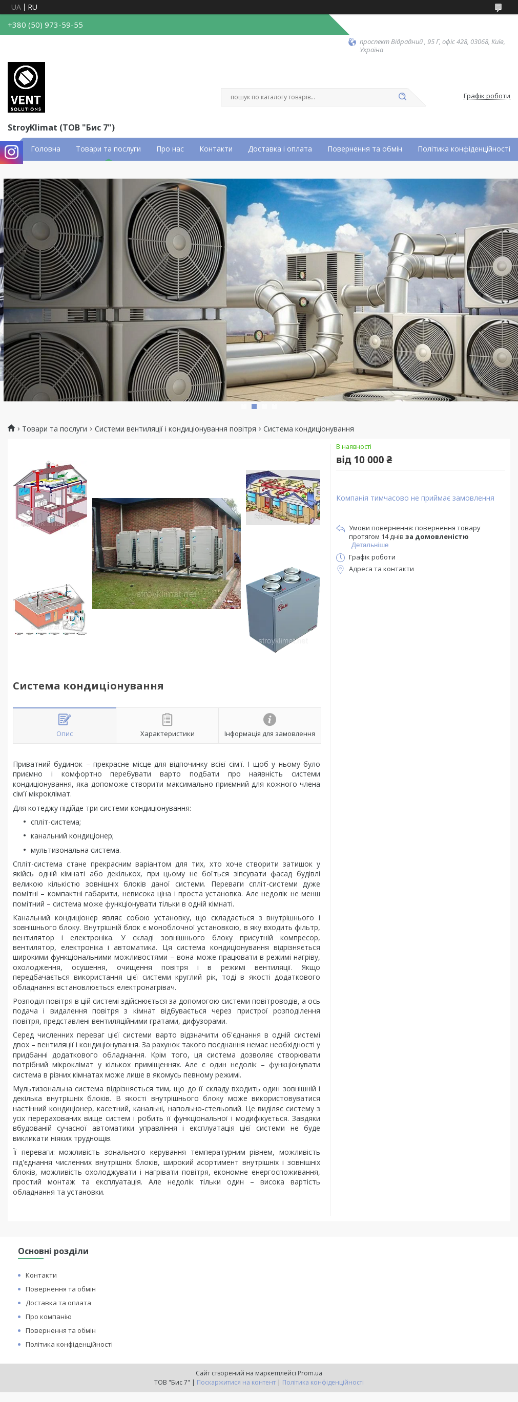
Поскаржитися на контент (236, 1382)
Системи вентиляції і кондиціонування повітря (175, 429)
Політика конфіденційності (464, 149)
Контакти (216, 149)
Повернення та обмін (364, 149)
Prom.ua (310, 1373)
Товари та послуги (108, 149)
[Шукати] (402, 97)
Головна (45, 149)
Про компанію (49, 1316)
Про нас (170, 149)
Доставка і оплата (280, 149)
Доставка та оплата (58, 1302)
